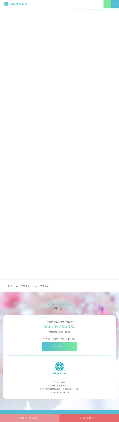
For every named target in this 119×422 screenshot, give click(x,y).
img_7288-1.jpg (23, 285)
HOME (9, 285)
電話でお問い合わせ (29, 418)
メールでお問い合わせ (89, 418)
